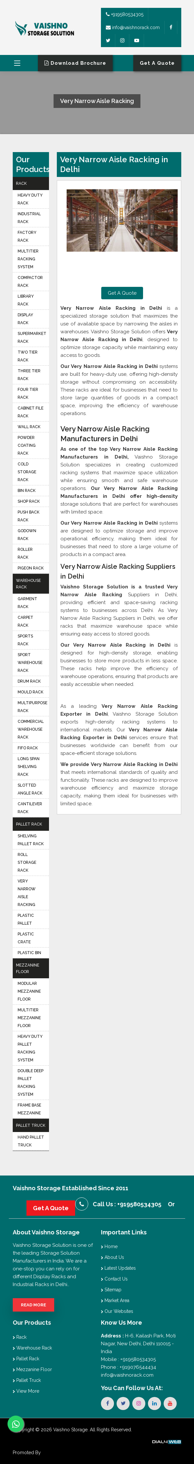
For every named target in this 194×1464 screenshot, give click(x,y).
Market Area (115, 1300)
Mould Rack (30, 692)
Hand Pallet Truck (31, 1141)
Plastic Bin (29, 952)
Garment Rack (27, 603)
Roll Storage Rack (27, 862)
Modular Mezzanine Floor (29, 991)
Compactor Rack (30, 281)
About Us (112, 1257)
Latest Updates (118, 1268)
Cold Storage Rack (27, 472)
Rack (21, 183)
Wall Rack (29, 427)
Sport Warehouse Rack (30, 663)
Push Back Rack (29, 516)
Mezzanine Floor (27, 968)
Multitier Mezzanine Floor (29, 1018)
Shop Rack (29, 501)
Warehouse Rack (28, 583)
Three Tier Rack (29, 375)
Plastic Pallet (26, 919)
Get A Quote (122, 293)
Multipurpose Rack (32, 707)
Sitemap (111, 1289)
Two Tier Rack (28, 356)
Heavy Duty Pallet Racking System (30, 1048)
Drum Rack (29, 681)
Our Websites (117, 1311)
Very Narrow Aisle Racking (27, 893)
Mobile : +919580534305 (128, 1359)
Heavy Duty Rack (30, 199)
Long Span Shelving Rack (29, 767)
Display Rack (25, 319)
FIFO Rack (28, 748)
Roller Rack (25, 553)
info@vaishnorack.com (133, 27)
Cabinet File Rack (30, 412)
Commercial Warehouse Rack (31, 729)
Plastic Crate (26, 938)
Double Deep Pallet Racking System (30, 1083)
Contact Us (114, 1278)
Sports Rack (25, 640)
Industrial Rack (29, 218)
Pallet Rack (29, 824)
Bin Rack (27, 490)
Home (109, 1246)
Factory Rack (27, 236)
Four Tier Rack (28, 393)
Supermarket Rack (32, 337)
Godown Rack (27, 535)
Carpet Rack (25, 621)
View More (26, 1391)
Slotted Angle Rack (30, 789)
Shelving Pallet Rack (31, 840)
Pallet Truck (30, 1125)
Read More (33, 1304)
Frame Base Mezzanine (29, 1109)
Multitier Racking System (28, 259)
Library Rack (26, 300)
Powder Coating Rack (27, 445)
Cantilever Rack (30, 808)
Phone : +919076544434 (128, 1367)
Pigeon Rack (31, 568)
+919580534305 (124, 14)
